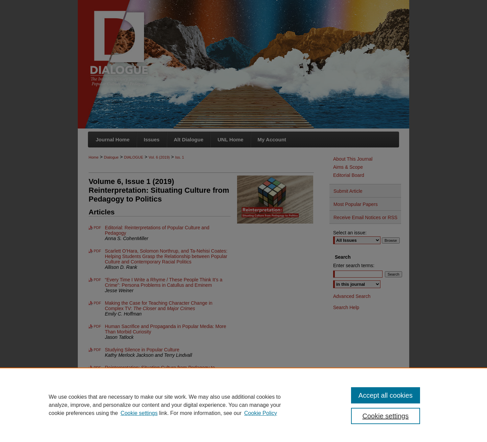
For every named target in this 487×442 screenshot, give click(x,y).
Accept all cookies (385, 395)
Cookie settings (139, 413)
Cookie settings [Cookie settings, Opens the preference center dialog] (386, 416)
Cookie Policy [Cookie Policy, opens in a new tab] (260, 413)
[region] (243, 405)
